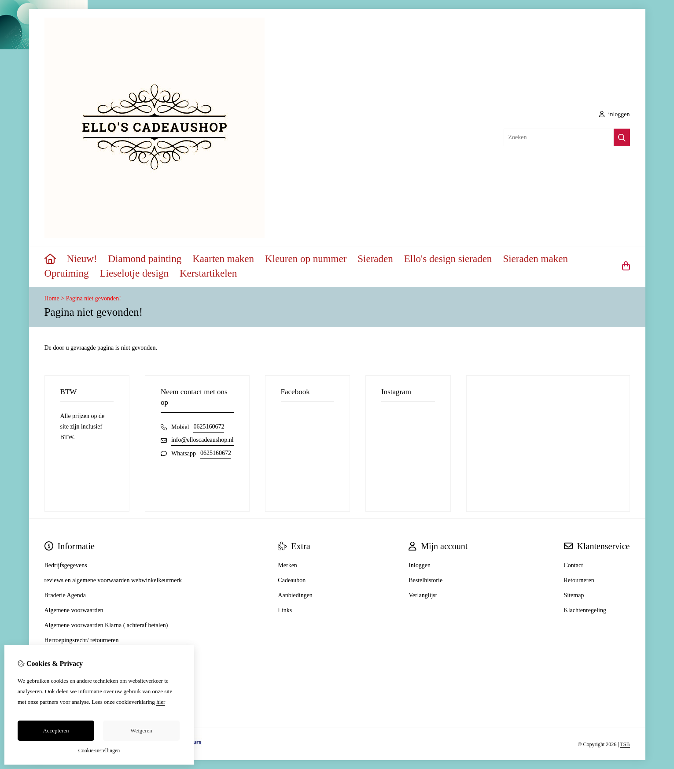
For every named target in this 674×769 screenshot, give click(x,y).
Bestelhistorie (425, 580)
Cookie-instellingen (99, 750)
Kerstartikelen (208, 273)
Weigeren (141, 730)
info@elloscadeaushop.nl (202, 439)
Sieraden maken (535, 258)
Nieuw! (82, 258)
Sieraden (375, 258)
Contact (573, 565)
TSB (625, 744)
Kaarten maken (223, 258)
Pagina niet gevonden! (93, 298)
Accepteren (56, 730)
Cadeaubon (292, 580)
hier (160, 702)
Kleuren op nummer (305, 258)
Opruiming (66, 273)
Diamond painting (144, 258)
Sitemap (574, 595)
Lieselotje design (134, 273)
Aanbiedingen (295, 595)
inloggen (614, 114)
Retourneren (579, 580)
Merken (287, 565)
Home (51, 298)
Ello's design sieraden (448, 258)
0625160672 (208, 426)
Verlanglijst (423, 595)
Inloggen (420, 565)
